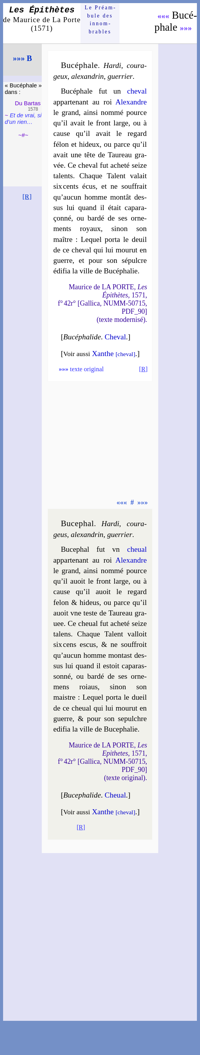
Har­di (112, 65)
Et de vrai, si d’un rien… (23, 118)
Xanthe (113, 353)
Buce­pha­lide (82, 795)
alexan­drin (87, 76)
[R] (27, 196)
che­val (137, 91)
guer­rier (120, 76)
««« (163, 16)
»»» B (22, 58)
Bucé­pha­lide (82, 337)
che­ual (137, 549)
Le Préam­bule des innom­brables (100, 19)
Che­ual (115, 795)
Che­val (115, 337)
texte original (81, 369)
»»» (186, 28)
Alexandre (131, 102)
